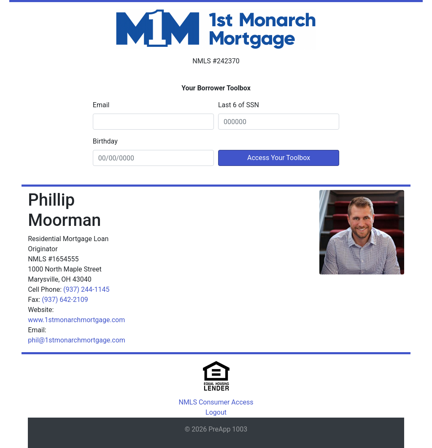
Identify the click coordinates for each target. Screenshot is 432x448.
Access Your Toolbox (278, 158)
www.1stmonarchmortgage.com (76, 320)
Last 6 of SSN (238, 105)
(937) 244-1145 (86, 289)
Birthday (105, 141)
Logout (216, 412)
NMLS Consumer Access (215, 402)
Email (101, 105)
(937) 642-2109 (65, 300)
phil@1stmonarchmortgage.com (76, 340)
